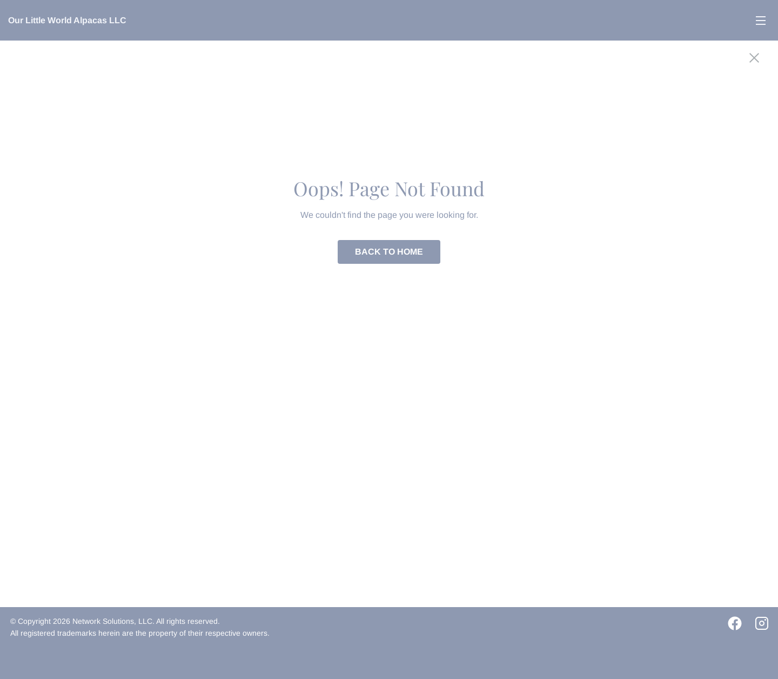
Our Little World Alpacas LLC (67, 20)
